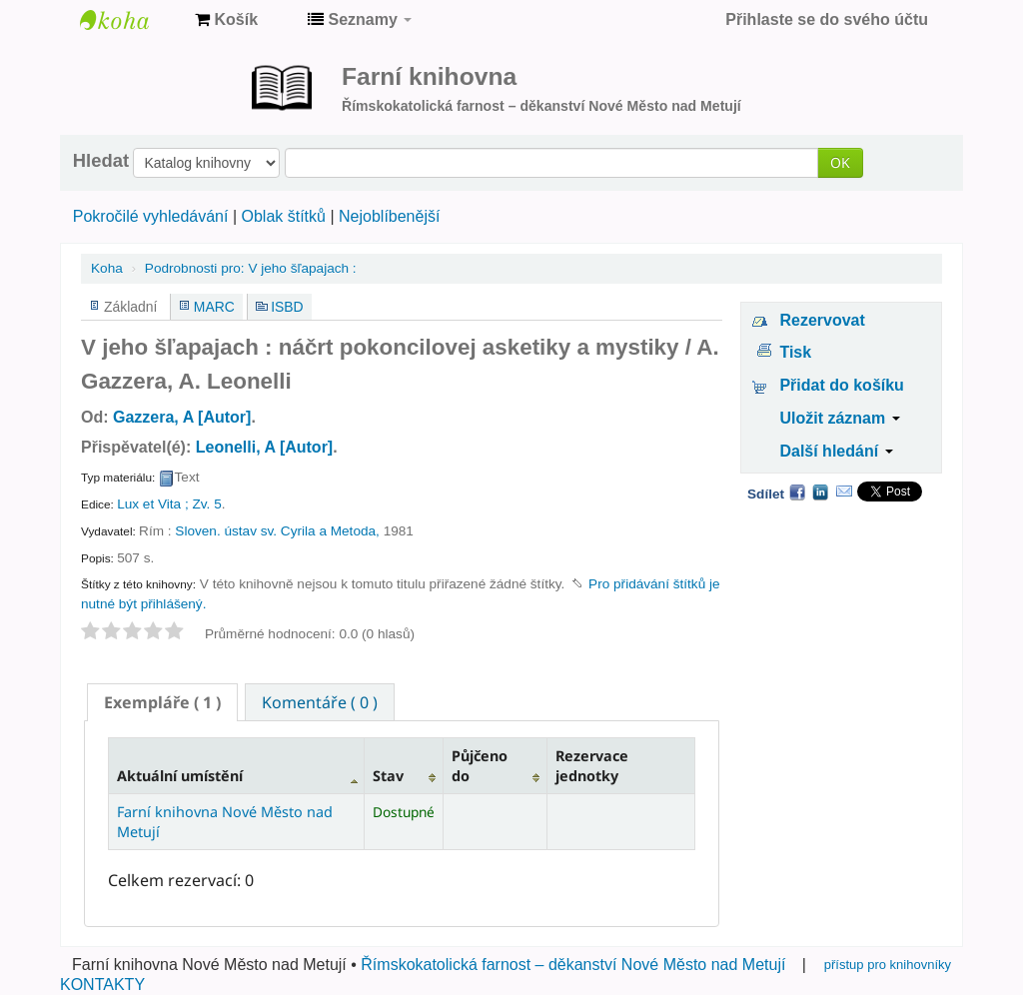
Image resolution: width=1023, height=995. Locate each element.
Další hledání (835, 451)
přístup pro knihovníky (887, 964)
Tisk (795, 352)
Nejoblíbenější (389, 216)
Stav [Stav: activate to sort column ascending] (388, 775)
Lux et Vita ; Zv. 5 (169, 504)
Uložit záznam (839, 418)
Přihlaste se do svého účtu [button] (826, 19)
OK (840, 162)
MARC (214, 307)
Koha (107, 268)
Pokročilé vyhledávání (151, 216)
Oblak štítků (283, 216)
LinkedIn (820, 491)
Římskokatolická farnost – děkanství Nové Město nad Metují (573, 964)
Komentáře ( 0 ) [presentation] (320, 702)
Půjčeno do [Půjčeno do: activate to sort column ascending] (480, 765)
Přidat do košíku (841, 385)
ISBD (287, 307)
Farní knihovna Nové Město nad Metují (130, 20)
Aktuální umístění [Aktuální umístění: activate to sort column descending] (180, 775)
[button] (226, 20)
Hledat (101, 161)
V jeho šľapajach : (251, 268)
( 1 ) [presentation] (162, 702)
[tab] (162, 702)
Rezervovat (821, 320)
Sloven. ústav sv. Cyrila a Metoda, (277, 530)
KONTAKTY (102, 984)
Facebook (797, 491)
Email (844, 491)
